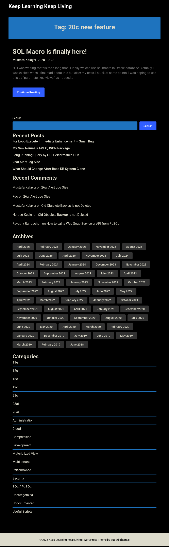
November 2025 (106, 247)
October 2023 (25, 274)
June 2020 (23, 327)
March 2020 (93, 327)
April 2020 (69, 327)
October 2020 (55, 318)
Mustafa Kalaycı (24, 188)
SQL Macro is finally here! (50, 51)
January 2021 (106, 309)
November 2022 (108, 283)
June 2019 (103, 336)
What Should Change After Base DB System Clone (49, 170)
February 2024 (49, 265)
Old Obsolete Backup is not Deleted (66, 206)
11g (15, 363)
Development (22, 446)
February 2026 (49, 247)
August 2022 (56, 292)
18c (15, 380)
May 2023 (107, 274)
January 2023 (79, 283)
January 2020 (25, 336)
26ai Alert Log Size (26, 163)
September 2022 (27, 292)
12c (15, 371)
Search (17, 118)
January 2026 (77, 247)
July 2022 (80, 292)
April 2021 (80, 309)
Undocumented (23, 504)
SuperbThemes (120, 540)
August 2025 (134, 247)
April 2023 (130, 274)
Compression (22, 438)
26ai (16, 413)
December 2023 (106, 265)
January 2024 (77, 265)
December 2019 (54, 336)
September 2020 (85, 318)
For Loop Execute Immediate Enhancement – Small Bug (53, 142)
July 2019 (80, 336)
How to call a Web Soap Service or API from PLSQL (83, 225)
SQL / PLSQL (22, 487)
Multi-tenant (21, 463)
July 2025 (23, 256)
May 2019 (126, 336)
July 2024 (122, 256)
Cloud (17, 429)
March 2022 (47, 300)
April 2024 (23, 265)
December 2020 (134, 309)
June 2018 (77, 345)
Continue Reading (28, 93)
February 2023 (51, 283)
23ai (16, 405)
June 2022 (103, 292)
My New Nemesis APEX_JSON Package (41, 149)
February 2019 (51, 345)
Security (18, 479)
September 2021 (27, 309)
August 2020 (113, 318)
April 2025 (69, 256)
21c (15, 396)
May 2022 (126, 292)
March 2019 (24, 345)
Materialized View (25, 454)
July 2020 (138, 318)
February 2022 (74, 300)
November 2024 (96, 256)
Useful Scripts (22, 512)
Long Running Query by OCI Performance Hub (46, 156)
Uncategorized (23, 496)
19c (15, 388)
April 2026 (23, 247)
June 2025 (46, 256)
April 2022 (23, 300)
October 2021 (129, 300)
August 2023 (83, 274)
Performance (22, 471)
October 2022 (137, 283)
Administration (23, 421)
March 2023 (24, 283)
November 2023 (136, 265)
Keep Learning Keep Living (40, 6)
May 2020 (46, 327)
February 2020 (120, 327)
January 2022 (102, 300)
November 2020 (27, 318)
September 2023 (54, 274)
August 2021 (56, 309)
